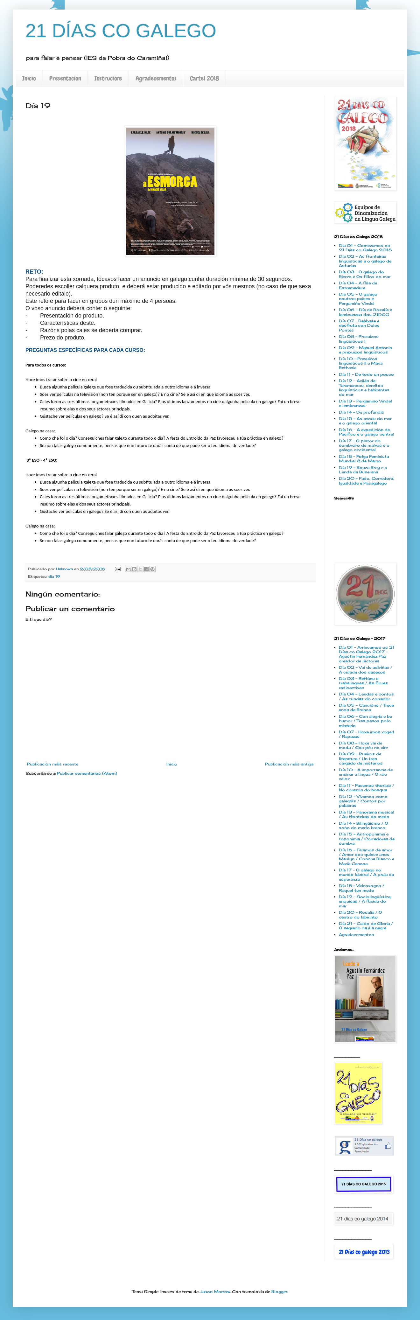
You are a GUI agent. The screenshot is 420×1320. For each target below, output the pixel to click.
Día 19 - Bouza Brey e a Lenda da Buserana (363, 469)
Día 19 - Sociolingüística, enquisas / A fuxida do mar (365, 901)
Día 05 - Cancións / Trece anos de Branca (366, 707)
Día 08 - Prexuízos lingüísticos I (359, 338)
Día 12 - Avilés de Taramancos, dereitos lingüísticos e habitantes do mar (364, 387)
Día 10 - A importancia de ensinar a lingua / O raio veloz (366, 774)
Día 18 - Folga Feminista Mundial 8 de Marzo (364, 458)
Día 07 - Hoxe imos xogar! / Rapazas (366, 734)
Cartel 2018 (204, 78)
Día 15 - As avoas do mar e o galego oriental (365, 420)
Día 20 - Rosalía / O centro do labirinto (360, 914)
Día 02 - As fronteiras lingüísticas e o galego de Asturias (365, 261)
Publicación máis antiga (289, 764)
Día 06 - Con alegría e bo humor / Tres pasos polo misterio (365, 721)
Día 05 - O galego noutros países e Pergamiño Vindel (358, 299)
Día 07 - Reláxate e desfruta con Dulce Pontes (359, 325)
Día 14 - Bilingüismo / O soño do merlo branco (363, 825)
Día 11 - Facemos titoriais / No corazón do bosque (366, 787)
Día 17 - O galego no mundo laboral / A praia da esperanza (366, 875)
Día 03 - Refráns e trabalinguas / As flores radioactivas (363, 683)
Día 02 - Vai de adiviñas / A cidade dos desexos (365, 669)
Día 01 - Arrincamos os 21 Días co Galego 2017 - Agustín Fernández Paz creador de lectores (367, 654)
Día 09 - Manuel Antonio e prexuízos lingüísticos (365, 349)
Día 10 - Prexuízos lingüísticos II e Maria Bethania (360, 363)
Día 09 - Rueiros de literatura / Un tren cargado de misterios (361, 758)
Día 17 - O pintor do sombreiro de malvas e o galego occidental (364, 445)
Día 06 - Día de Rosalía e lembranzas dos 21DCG (365, 312)
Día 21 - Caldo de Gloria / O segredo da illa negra (366, 925)
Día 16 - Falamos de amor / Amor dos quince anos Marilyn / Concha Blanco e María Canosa (366, 857)
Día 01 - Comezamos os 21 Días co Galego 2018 (365, 247)
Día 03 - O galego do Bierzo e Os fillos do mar (364, 274)
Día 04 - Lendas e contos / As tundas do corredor (366, 696)
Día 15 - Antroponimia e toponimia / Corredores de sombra (367, 839)
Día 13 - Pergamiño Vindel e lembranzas (365, 403)
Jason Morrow (215, 1291)
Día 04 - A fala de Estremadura (358, 285)
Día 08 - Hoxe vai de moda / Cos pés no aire (363, 745)
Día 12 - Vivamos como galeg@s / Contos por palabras (363, 801)
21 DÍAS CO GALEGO (120, 30)
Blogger (279, 1291)
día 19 (54, 576)
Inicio (29, 78)
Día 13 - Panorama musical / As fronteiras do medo (366, 814)
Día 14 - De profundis (361, 412)
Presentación (65, 78)
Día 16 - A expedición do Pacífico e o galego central (366, 432)
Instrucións (108, 78)
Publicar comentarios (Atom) (87, 773)
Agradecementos (156, 78)
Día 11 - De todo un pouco (366, 374)
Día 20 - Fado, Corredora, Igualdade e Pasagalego (366, 480)
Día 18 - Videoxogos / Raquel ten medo (361, 887)
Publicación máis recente (52, 764)
